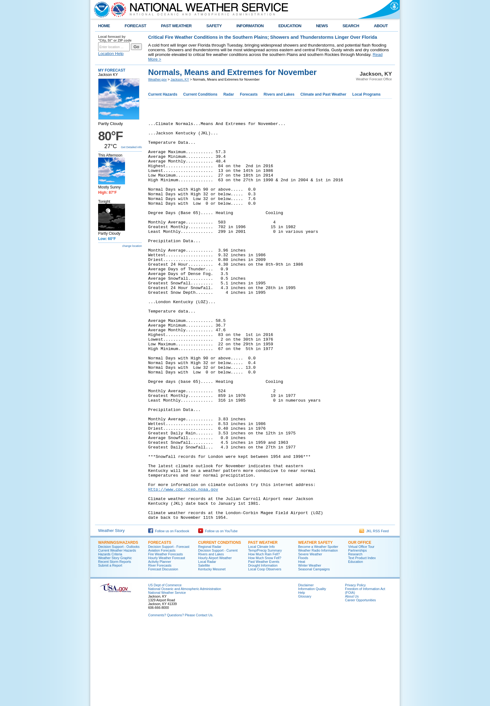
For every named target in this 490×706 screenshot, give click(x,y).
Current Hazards (162, 94)
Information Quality (312, 668)
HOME (104, 25)
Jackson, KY (180, 79)
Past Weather (263, 622)
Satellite (204, 645)
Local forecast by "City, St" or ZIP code (115, 38)
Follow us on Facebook (168, 611)
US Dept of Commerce (165, 665)
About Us (352, 676)
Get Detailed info (131, 147)
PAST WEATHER (176, 25)
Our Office (359, 622)
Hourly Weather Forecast (166, 637)
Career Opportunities (360, 680)
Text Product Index (362, 637)
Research (355, 634)
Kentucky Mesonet (212, 649)
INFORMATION (250, 25)
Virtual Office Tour (361, 626)
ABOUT (381, 25)
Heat (301, 641)
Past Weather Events (263, 641)
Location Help (111, 53)
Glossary (304, 676)
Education (355, 641)
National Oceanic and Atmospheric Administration (184, 668)
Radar (228, 94)
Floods (303, 637)
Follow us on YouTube (218, 611)
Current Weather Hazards (117, 630)
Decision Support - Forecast (168, 626)
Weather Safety (315, 622)
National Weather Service (167, 672)
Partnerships (357, 630)
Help (301, 672)
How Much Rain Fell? (264, 634)
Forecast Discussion (163, 649)
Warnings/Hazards (118, 622)
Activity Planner (159, 641)
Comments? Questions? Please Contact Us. (180, 695)
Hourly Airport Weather (215, 637)
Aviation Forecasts (161, 630)
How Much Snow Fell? (264, 637)
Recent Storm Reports (114, 641)
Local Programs (366, 94)
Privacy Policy (355, 665)
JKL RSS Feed (374, 611)
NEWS (322, 25)
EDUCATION (289, 25)
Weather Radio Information (318, 630)
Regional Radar (209, 626)
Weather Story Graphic (115, 637)
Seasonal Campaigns (314, 649)
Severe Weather (310, 634)
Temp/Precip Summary (265, 630)
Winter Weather (309, 645)
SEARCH (350, 25)
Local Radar (207, 641)
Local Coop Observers (264, 649)
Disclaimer (306, 665)
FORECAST (135, 25)
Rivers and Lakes (278, 94)
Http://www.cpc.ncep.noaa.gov (183, 563)
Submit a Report (110, 645)
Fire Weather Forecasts (165, 634)
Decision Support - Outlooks (119, 626)
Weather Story (111, 610)
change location (132, 246)
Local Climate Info (261, 626)
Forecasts (249, 94)
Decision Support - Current (218, 630)
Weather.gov (157, 79)
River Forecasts (160, 645)
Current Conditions (200, 94)
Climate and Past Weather (323, 94)
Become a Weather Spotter (318, 626)
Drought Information (263, 645)
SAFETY (214, 25)
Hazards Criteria (110, 634)
